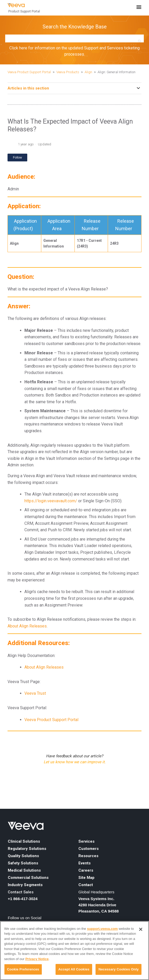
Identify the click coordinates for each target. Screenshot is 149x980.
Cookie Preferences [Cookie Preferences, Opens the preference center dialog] (23, 969)
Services (86, 841)
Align (88, 72)
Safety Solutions (23, 863)
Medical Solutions (24, 870)
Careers (85, 870)
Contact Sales (20, 892)
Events (84, 863)
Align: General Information (117, 72)
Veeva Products (67, 72)
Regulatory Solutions (27, 848)
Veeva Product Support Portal (29, 72)
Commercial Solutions (28, 877)
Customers (88, 848)
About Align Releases (27, 626)
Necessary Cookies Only (118, 969)
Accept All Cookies (74, 969)
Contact (85, 884)
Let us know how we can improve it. (75, 762)
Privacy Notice (37, 959)
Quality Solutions (23, 856)
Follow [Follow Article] (17, 157)
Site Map (86, 877)
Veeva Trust (35, 693)
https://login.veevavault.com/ (50, 500)
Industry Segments (25, 884)
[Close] (140, 929)
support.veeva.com (102, 929)
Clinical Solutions (24, 841)
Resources (88, 856)
